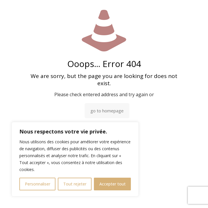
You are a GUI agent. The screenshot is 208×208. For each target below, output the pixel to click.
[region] (75, 159)
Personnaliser (37, 184)
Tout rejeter (74, 184)
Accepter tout (112, 184)
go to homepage (107, 111)
